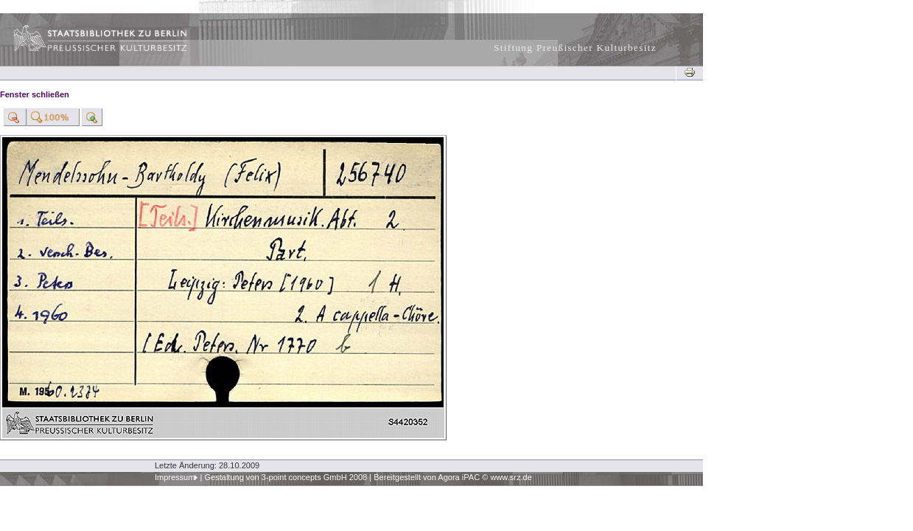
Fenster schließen (34, 94)
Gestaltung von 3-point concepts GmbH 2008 (285, 477)
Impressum (175, 477)
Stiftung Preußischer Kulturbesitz (575, 47)
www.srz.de (510, 477)
